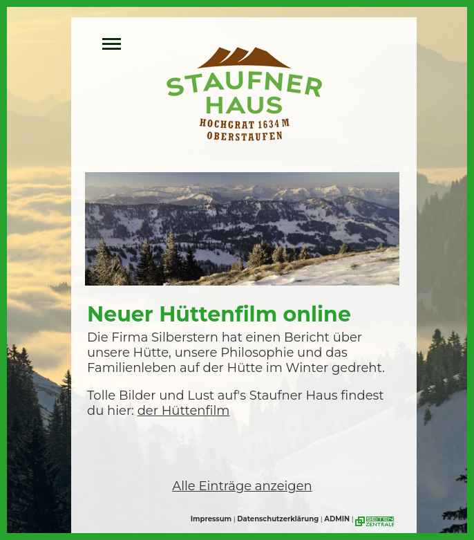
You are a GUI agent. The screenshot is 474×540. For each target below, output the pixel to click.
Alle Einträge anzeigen (242, 486)
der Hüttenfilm (184, 410)
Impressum (211, 518)
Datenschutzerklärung (278, 518)
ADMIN (337, 518)
